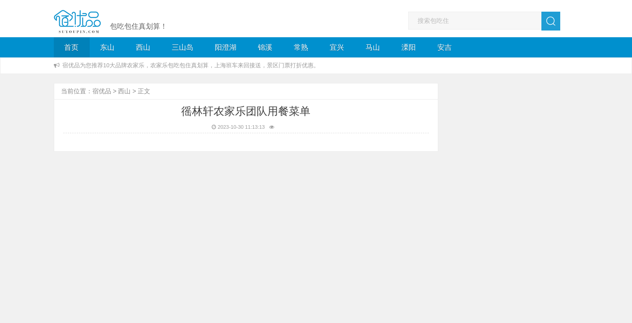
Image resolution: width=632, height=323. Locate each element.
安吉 (444, 47)
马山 (373, 47)
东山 (107, 47)
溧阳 (408, 47)
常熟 (301, 47)
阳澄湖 (225, 47)
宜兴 (337, 47)
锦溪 (265, 47)
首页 (71, 47)
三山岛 (182, 47)
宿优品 (101, 91)
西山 (143, 47)
